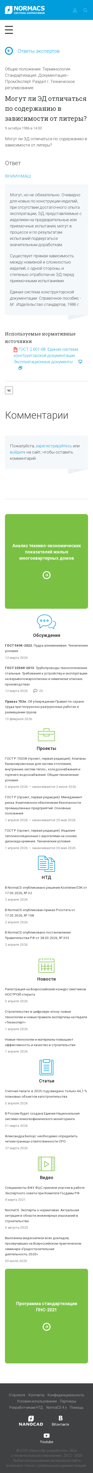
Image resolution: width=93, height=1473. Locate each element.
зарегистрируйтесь (54, 445)
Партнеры (68, 1401)
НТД (46, 877)
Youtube (46, 1438)
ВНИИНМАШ (18, 176)
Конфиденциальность (66, 1395)
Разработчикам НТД (26, 1407)
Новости (46, 979)
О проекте (17, 1395)
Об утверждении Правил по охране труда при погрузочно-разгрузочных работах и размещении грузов (44, 706)
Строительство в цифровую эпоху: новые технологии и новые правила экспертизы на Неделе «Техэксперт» (46, 1016)
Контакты (36, 1395)
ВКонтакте (60, 1420)
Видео (46, 1177)
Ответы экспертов (32, 51)
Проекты (46, 748)
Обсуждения (46, 635)
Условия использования (37, 1401)
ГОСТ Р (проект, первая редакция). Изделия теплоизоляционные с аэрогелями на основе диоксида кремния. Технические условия (41, 835)
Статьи (46, 1080)
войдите (18, 452)
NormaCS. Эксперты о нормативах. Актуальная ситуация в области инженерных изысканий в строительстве (42, 1215)
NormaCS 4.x (56, 1407)
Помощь (77, 1407)
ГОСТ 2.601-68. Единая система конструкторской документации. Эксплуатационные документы (46, 355)
